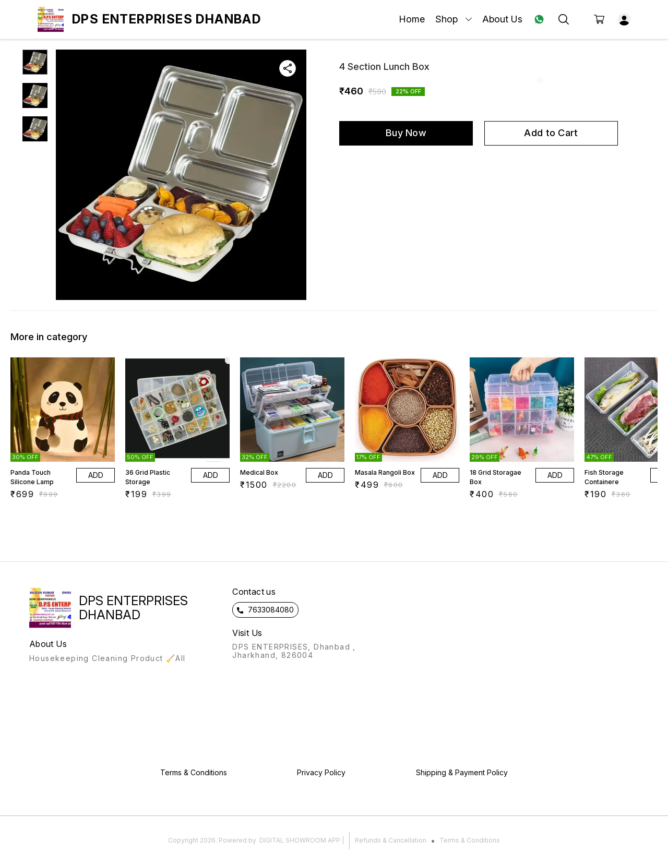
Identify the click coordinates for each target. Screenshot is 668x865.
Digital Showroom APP (299, 840)
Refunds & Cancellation (390, 840)
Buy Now (406, 132)
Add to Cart (551, 132)
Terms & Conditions (469, 840)
